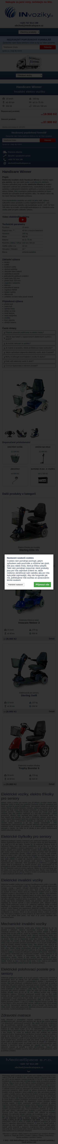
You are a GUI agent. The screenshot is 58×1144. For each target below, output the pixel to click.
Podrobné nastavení (15, 585)
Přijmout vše (42, 584)
